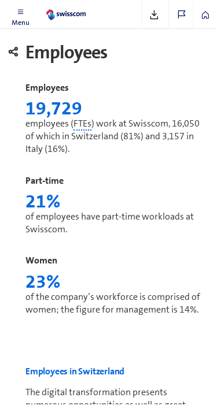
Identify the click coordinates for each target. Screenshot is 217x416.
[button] (20, 14)
